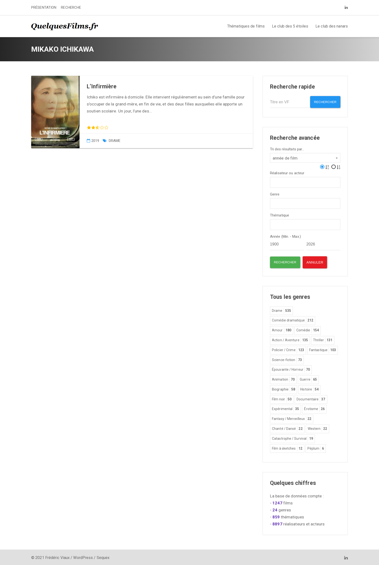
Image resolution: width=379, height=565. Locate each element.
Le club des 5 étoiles (290, 26)
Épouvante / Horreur (291, 368)
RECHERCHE (71, 7)
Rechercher (323, 102)
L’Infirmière (102, 86)
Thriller (322, 339)
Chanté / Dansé (287, 428)
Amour (281, 329)
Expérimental (285, 408)
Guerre (308, 378)
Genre (275, 193)
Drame (115, 141)
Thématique (279, 214)
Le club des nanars (331, 26)
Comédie (307, 329)
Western (317, 428)
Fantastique (322, 349)
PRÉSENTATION (43, 7)
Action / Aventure (290, 339)
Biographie (283, 388)
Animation (283, 378)
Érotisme (314, 408)
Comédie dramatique (292, 319)
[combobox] (305, 156)
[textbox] (273, 180)
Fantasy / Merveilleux (291, 418)
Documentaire (311, 398)
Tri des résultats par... (287, 148)
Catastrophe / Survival (292, 437)
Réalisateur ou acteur (287, 172)
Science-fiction (287, 359)
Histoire (309, 388)
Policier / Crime (288, 349)
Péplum (315, 447)
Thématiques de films (246, 26)
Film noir (282, 398)
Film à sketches (287, 447)
